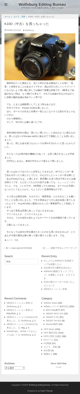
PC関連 (47, 343)
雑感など (48, 354)
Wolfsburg (29, 30)
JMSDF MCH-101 (54, 313)
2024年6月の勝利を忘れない (58, 267)
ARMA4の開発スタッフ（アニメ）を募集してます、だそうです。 (59, 275)
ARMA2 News (50, 303)
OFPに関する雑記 (53, 336)
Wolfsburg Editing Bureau (42, 4)
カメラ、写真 (20, 16)
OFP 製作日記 (51, 332)
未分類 (47, 350)
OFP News (49, 329)
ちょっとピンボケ (66, 182)
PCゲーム (48, 339)
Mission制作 (52, 324)
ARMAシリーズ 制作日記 (56, 306)
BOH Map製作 (53, 310)
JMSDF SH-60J (53, 320)
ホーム (8, 16)
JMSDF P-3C (52, 317)
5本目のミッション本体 (55, 289)
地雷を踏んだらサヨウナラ (62, 86)
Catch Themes (46, 391)
